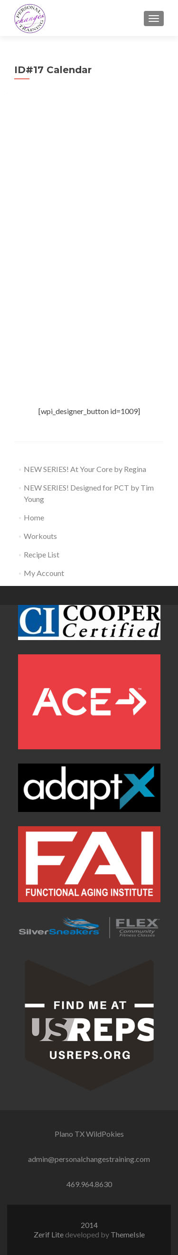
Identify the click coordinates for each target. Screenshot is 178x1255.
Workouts (40, 535)
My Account (44, 572)
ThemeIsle (128, 1234)
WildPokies (105, 1133)
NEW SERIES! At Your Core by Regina (85, 468)
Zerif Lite (49, 1234)
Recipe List (41, 554)
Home (34, 517)
